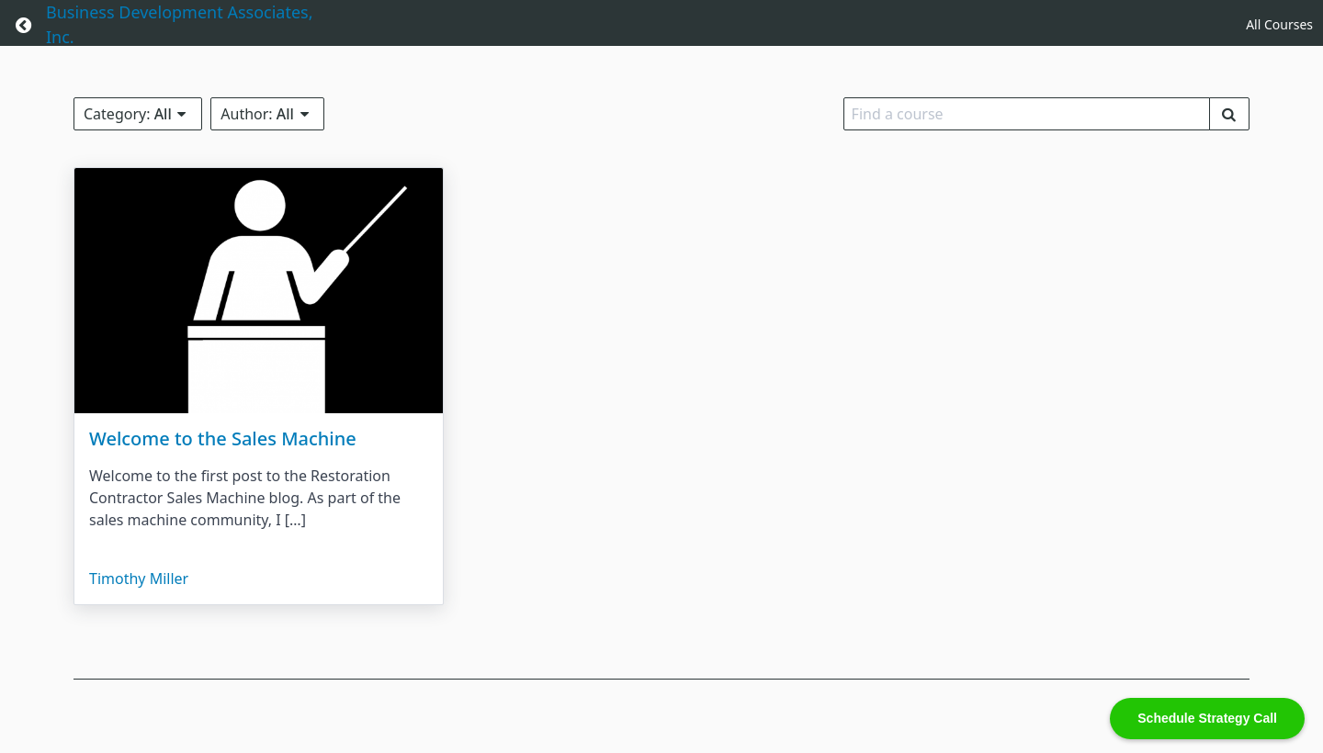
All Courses (1279, 24)
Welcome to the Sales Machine (222, 438)
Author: (267, 114)
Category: (138, 114)
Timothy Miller (138, 578)
